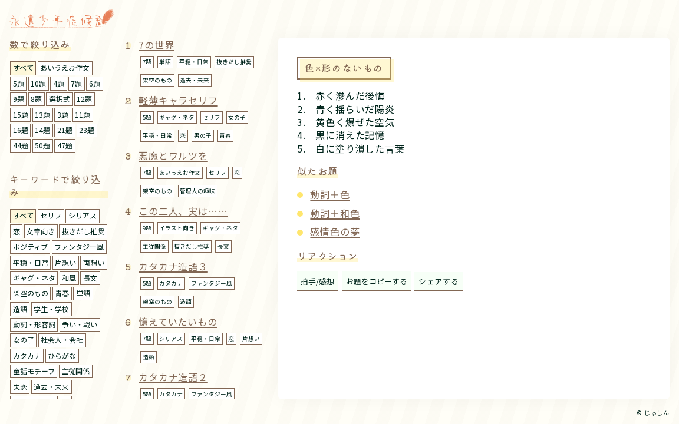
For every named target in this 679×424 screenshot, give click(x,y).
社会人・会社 (62, 339)
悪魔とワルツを (173, 155)
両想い (93, 262)
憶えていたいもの (178, 321)
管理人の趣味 (197, 191)
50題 (42, 145)
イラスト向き (177, 228)
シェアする (438, 281)
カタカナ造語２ (173, 377)
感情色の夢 (335, 231)
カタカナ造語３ (173, 266)
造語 (20, 309)
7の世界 (156, 45)
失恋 (20, 387)
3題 (62, 115)
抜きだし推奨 (83, 231)
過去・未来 (51, 387)
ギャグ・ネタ (34, 278)
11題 (82, 115)
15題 (20, 115)
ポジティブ (30, 246)
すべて (23, 67)
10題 (38, 83)
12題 (84, 99)
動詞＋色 (330, 194)
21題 (64, 130)
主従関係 (75, 371)
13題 (42, 115)
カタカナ (27, 355)
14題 (42, 130)
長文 (90, 278)
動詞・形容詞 (34, 324)
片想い (65, 262)
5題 (18, 83)
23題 (86, 130)
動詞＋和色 (335, 213)
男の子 (203, 135)
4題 (58, 83)
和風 (69, 278)
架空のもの (30, 293)
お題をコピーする (376, 281)
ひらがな (62, 355)
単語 (83, 293)
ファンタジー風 (79, 246)
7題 (76, 83)
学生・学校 (51, 309)
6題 (94, 83)
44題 (20, 145)
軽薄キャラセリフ (178, 100)
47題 (64, 145)
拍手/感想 (317, 281)
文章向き (41, 231)
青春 (62, 293)
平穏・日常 (30, 262)
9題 (18, 99)
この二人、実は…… (183, 211)
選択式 (59, 99)
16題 (20, 130)
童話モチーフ (34, 371)
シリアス (82, 215)
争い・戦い (79, 324)
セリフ (50, 215)
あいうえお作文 (65, 67)
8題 (36, 99)
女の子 (23, 339)
